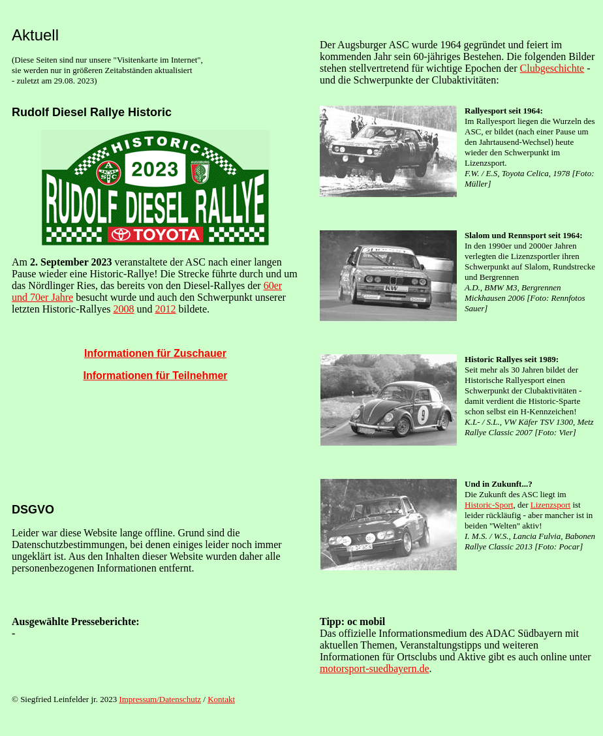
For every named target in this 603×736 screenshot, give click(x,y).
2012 (165, 308)
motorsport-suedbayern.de (374, 668)
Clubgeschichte (552, 68)
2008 (124, 308)
